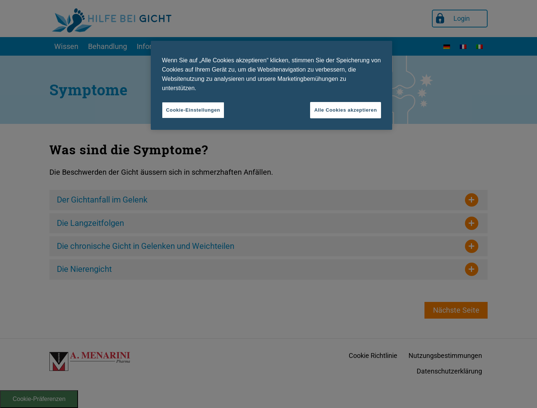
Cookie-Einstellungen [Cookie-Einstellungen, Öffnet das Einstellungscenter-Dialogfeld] (193, 110)
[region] (271, 85)
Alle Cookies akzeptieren (345, 110)
